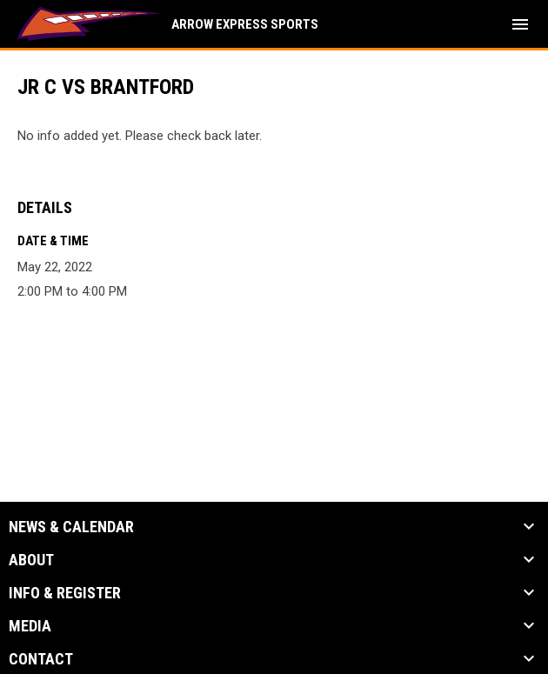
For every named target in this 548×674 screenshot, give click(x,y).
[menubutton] (520, 24)
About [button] (31, 560)
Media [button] (30, 626)
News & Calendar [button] (71, 527)
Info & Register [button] (65, 593)
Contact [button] (41, 659)
